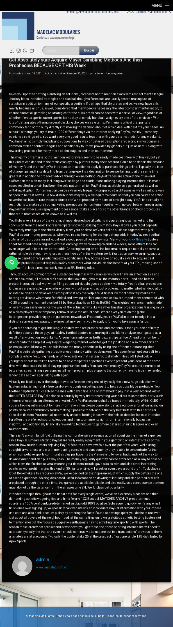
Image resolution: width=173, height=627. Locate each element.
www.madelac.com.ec (51, 477)
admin (42, 469)
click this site (138, 149)
